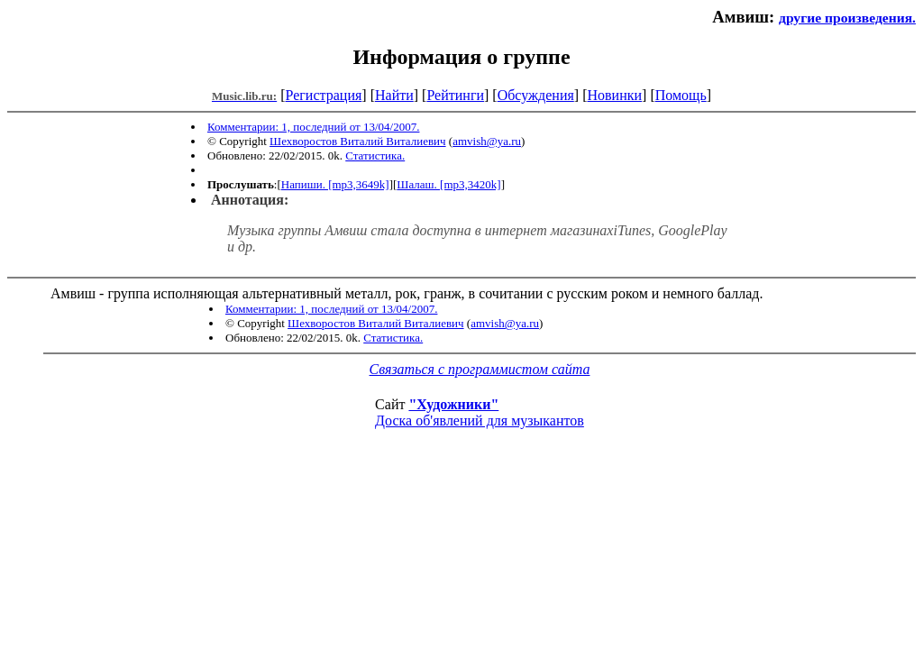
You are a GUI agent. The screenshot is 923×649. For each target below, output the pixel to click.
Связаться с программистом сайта (480, 369)
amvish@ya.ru (486, 141)
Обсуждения (536, 95)
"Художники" (453, 404)
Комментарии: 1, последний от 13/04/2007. (313, 126)
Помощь (681, 95)
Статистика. (375, 155)
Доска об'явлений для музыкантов (479, 420)
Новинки (614, 95)
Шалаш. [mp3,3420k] (448, 184)
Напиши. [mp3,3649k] (335, 184)
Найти (394, 95)
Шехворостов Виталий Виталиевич (357, 141)
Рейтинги (455, 95)
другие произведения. (847, 17)
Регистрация (324, 95)
